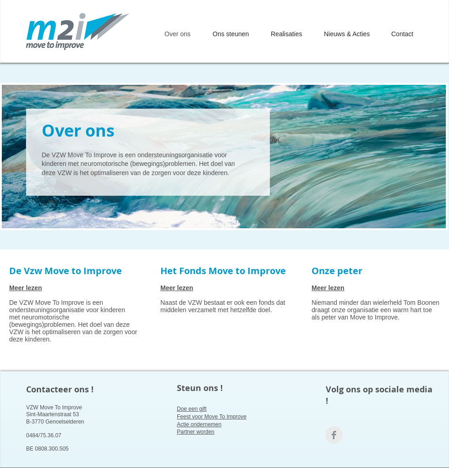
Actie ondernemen (199, 424)
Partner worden (195, 432)
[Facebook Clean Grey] (334, 435)
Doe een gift (192, 409)
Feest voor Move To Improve (211, 416)
